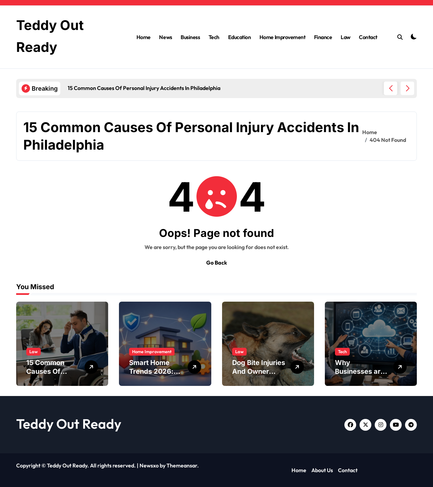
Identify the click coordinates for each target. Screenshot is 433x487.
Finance (323, 36)
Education (239, 36)
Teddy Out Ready (68, 423)
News (165, 36)
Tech (214, 36)
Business (190, 36)
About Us (322, 470)
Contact (368, 36)
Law (345, 36)
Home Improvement (282, 36)
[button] (407, 88)
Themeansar (181, 465)
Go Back (216, 262)
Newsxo (149, 465)
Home (143, 36)
